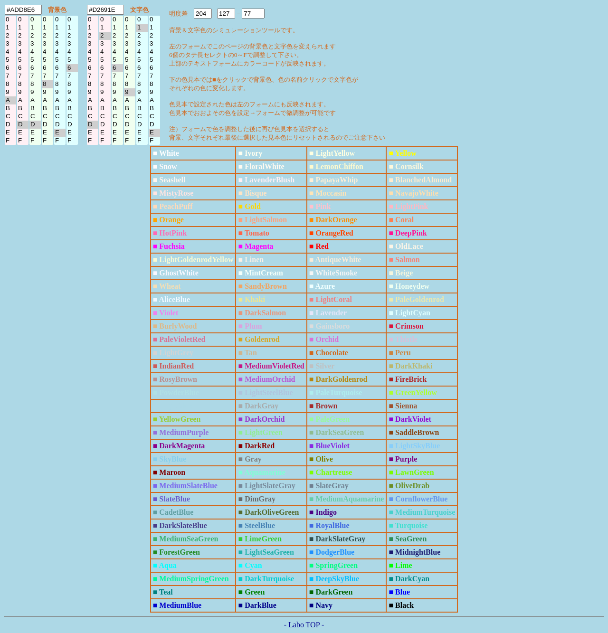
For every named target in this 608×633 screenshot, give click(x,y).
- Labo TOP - (304, 625)
